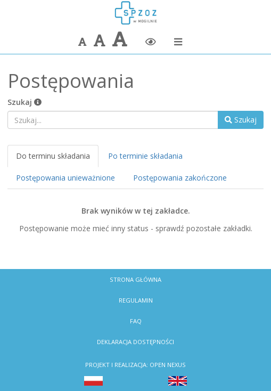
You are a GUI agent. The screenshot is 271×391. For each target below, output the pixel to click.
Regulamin (136, 300)
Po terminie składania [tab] (145, 156)
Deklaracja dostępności (135, 342)
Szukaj (24, 102)
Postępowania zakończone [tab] (180, 178)
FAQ (136, 321)
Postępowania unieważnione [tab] (65, 178)
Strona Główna (135, 279)
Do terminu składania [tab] (53, 156)
